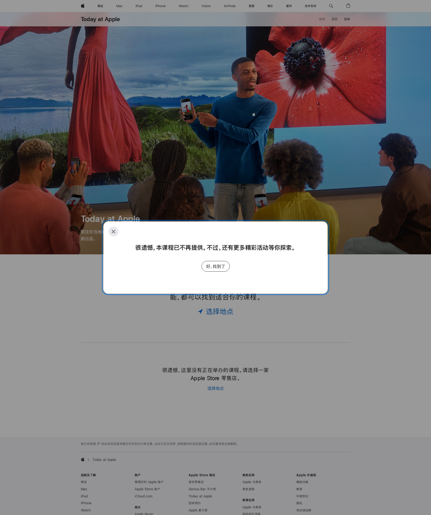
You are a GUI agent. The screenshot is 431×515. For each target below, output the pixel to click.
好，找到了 (215, 266)
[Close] (113, 232)
